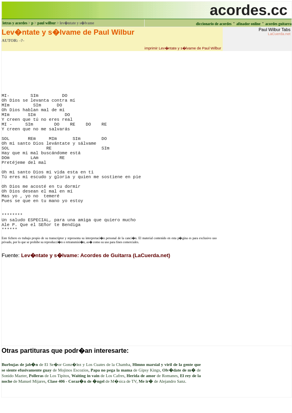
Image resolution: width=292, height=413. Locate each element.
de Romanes (152, 376)
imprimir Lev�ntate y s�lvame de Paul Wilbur (183, 48)
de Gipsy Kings (125, 370)
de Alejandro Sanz (162, 381)
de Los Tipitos (49, 376)
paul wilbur (46, 23)
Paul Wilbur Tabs (274, 31)
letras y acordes (14, 23)
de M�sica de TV (92, 381)
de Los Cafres (97, 376)
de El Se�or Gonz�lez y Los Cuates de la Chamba (66, 364)
